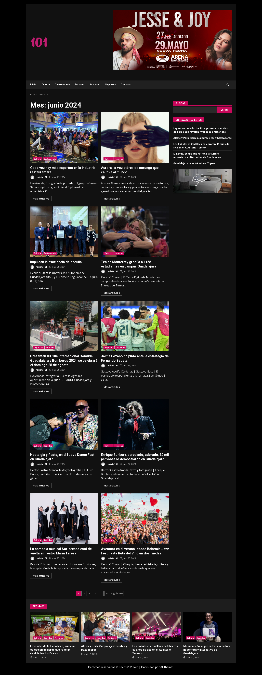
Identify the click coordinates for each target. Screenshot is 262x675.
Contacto (126, 84)
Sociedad (94, 84)
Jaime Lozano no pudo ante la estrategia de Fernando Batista (135, 326)
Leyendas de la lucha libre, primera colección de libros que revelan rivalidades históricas (54, 627)
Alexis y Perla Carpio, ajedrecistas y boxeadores (202, 137)
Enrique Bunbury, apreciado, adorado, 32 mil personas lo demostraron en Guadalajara (135, 424)
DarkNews (147, 667)
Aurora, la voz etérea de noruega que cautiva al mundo (135, 137)
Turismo (79, 84)
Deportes (110, 84)
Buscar (180, 103)
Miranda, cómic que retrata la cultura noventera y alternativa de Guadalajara (207, 627)
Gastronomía (62, 84)
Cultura (46, 84)
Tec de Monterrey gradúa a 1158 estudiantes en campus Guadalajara (135, 231)
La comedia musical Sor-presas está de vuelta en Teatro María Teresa (64, 518)
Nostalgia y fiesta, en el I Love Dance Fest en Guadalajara (64, 424)
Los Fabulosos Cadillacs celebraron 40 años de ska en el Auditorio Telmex (156, 627)
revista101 (38, 177)
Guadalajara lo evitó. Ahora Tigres (194, 163)
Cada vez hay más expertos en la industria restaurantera (64, 137)
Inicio (33, 84)
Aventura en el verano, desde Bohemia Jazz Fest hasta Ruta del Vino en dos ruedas (135, 518)
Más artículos (41, 198)
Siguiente (117, 593)
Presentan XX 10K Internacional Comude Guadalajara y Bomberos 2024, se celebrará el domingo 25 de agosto (64, 326)
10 (107, 593)
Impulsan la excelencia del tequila (64, 231)
